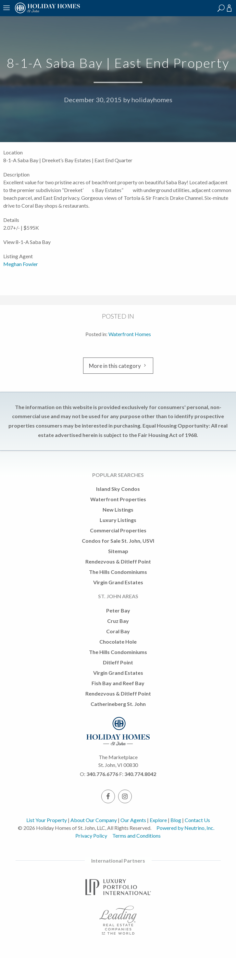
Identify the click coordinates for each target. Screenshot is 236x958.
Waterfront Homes (129, 334)
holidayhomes (151, 99)
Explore (158, 820)
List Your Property (46, 820)
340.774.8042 (140, 774)
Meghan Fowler (20, 264)
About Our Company (93, 820)
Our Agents (133, 820)
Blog (175, 820)
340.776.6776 (102, 774)
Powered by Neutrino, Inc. (185, 828)
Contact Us (197, 820)
